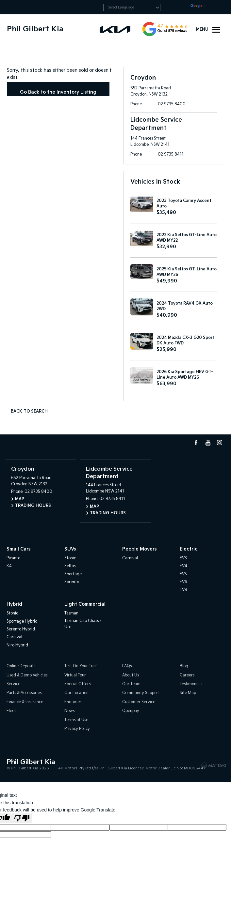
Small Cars (18, 549)
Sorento (71, 582)
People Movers (139, 549)
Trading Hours (33, 505)
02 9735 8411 (171, 154)
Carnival (130, 558)
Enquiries (72, 702)
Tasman (71, 613)
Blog (184, 666)
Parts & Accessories (24, 692)
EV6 (183, 582)
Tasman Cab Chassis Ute (82, 623)
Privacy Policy (77, 728)
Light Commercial (85, 604)
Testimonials (191, 684)
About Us (130, 675)
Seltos (69, 566)
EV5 (183, 574)
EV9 (183, 589)
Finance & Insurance (25, 702)
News (69, 710)
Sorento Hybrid (21, 629)
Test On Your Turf (80, 666)
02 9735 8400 (172, 104)
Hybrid (14, 604)
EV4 (183, 566)
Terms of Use (76, 720)
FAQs (127, 666)
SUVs (70, 549)
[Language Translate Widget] (131, 7)
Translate (207, 7)
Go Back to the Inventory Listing (58, 92)
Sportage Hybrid (22, 621)
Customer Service (138, 702)
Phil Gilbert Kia (35, 29)
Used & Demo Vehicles (27, 675)
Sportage (73, 574)
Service (13, 684)
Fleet (11, 710)
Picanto (13, 558)
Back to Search (29, 411)
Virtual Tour (75, 675)
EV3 (183, 558)
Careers (187, 675)
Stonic (70, 558)
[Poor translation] (22, 818)
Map (19, 499)
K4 (9, 566)
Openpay (130, 710)
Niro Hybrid (17, 645)
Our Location (76, 692)
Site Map (188, 692)
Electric (188, 549)
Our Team (131, 684)
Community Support (141, 692)
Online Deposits (21, 666)
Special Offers (77, 684)
